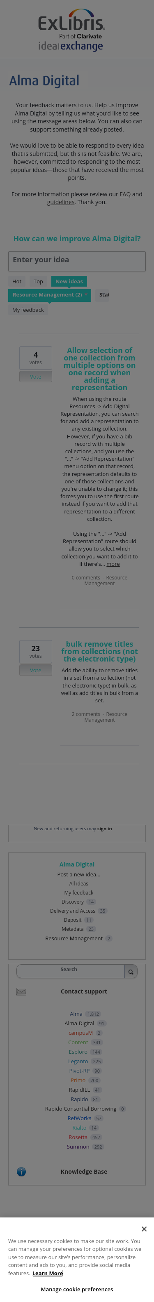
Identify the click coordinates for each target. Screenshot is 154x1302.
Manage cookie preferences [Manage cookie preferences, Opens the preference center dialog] (77, 1289)
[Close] (144, 1229)
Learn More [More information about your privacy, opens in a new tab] (47, 1273)
